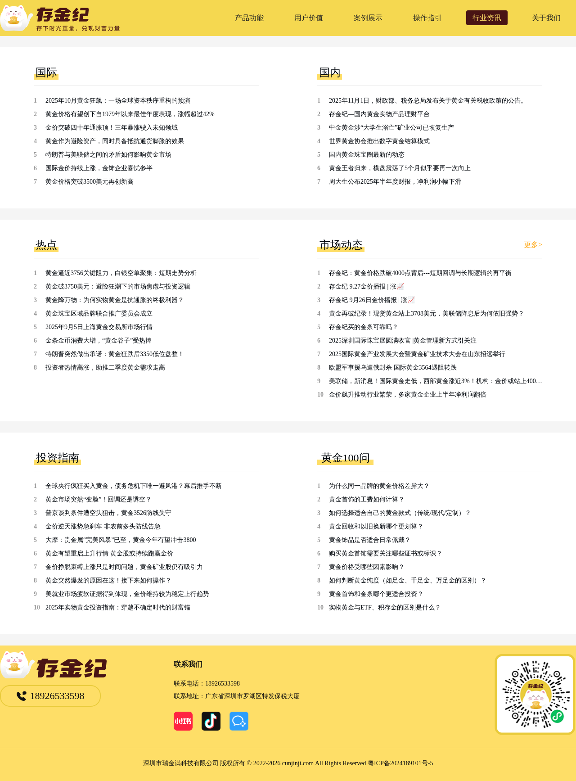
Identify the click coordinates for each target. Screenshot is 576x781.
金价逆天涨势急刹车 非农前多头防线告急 (103, 526)
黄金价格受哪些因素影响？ (367, 567)
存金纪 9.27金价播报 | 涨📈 (366, 286)
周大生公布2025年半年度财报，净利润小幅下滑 (395, 181)
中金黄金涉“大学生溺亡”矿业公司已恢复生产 (391, 127)
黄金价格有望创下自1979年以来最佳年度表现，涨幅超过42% (130, 114)
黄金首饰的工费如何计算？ (367, 499)
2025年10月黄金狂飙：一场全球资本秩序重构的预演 (117, 100)
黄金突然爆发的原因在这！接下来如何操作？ (108, 580)
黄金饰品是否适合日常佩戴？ (370, 540)
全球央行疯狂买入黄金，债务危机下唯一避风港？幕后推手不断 (133, 486)
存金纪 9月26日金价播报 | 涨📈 (372, 300)
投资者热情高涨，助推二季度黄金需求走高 (105, 367)
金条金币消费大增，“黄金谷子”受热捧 (98, 340)
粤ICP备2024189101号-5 (400, 763)
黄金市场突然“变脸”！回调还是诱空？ (98, 499)
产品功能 (249, 18)
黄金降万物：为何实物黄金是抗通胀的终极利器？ (114, 300)
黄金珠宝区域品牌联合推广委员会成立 (99, 313)
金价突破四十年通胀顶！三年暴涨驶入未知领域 (111, 127)
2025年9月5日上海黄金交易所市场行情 (99, 327)
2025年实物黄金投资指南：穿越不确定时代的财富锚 (117, 607)
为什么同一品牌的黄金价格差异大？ (379, 486)
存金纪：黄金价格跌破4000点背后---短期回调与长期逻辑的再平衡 (420, 273)
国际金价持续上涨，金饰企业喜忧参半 (99, 168)
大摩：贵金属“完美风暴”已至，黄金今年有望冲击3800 (120, 540)
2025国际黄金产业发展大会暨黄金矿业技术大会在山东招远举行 (417, 354)
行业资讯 (486, 18)
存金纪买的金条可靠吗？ (363, 327)
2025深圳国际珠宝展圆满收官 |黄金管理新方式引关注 (403, 340)
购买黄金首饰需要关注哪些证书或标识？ (385, 553)
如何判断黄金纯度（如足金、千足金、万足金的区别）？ (407, 580)
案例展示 (368, 18)
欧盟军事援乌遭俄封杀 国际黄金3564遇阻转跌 (393, 367)
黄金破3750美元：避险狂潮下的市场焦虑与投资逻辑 (117, 286)
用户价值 (308, 18)
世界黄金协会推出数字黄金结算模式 (379, 141)
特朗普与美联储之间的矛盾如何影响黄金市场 (108, 154)
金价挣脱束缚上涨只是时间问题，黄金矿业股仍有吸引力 (124, 567)
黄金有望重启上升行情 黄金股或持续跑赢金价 (109, 553)
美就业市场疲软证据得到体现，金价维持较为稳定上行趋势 (127, 594)
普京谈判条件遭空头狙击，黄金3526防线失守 (108, 513)
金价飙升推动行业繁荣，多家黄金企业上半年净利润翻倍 (407, 394)
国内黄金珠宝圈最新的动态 (367, 154)
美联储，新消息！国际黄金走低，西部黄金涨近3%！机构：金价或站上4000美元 (435, 381)
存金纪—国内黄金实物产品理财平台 (379, 114)
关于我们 (546, 18)
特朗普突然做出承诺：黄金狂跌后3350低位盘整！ (114, 354)
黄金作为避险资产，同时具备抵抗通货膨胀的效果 (114, 141)
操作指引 (427, 18)
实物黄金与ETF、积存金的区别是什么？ (385, 607)
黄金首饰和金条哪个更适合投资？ (376, 594)
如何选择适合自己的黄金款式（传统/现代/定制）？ (400, 513)
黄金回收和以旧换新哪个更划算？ (376, 526)
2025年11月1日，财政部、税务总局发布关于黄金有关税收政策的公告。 (428, 100)
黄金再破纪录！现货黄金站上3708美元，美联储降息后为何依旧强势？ (426, 313)
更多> (533, 244)
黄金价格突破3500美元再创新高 (89, 181)
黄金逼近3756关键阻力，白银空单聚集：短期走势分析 (121, 273)
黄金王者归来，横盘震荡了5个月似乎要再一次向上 (400, 168)
